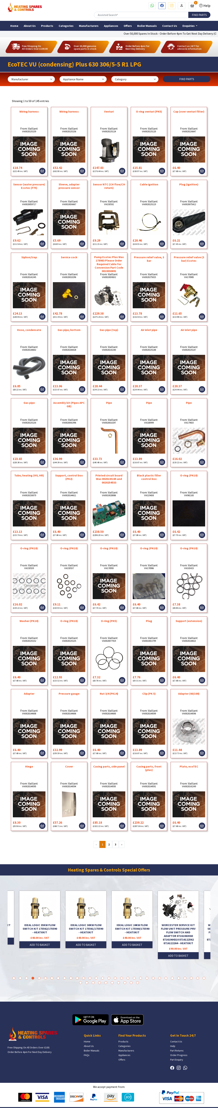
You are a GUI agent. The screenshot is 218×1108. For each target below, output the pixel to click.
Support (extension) (189, 621)
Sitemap (205, 1103)
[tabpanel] (132, 919)
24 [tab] (159, 978)
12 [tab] (83, 978)
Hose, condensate (29, 330)
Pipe (109, 402)
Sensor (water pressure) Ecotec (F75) (29, 186)
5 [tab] (39, 978)
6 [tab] (45, 978)
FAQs (86, 1055)
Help (206, 5)
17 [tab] (115, 978)
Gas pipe (29, 402)
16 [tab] (109, 978)
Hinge (29, 766)
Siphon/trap (29, 257)
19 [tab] (128, 978)
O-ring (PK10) (189, 475)
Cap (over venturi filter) (188, 111)
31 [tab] (204, 978)
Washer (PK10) (29, 621)
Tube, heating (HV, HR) (29, 475)
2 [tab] (20, 978)
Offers (128, 26)
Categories (66, 26)
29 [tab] (191, 978)
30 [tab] (197, 978)
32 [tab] (80, 982)
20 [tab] (134, 978)
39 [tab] (124, 982)
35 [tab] (99, 982)
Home (14, 26)
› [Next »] (121, 844)
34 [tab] (93, 982)
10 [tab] (71, 978)
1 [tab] (13, 978)
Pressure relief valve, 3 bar (149, 258)
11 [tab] (77, 978)
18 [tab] (121, 978)
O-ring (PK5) (109, 621)
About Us (30, 26)
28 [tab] (185, 978)
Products (47, 26)
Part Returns (177, 1050)
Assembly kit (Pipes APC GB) (69, 404)
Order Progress (178, 1055)
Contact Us (169, 26)
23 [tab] (153, 978)
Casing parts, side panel (109, 766)
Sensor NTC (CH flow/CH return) (109, 186)
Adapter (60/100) (189, 693)
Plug (149, 621)
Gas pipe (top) (109, 330)
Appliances (111, 26)
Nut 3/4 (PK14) (109, 693)
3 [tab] (26, 978)
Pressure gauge (69, 693)
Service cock (69, 257)
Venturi (109, 111)
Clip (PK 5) (149, 693)
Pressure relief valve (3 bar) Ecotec (189, 258)
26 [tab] (172, 978)
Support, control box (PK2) (69, 477)
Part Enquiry (176, 1059)
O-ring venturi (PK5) (149, 111)
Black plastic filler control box (149, 477)
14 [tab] (96, 978)
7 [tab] (52, 978)
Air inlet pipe (149, 330)
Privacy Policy (202, 1099)
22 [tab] (147, 978)
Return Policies (185, 1099)
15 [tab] (102, 978)
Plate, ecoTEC (189, 766)
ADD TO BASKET (40, 941)
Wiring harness (29, 111)
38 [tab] (118, 982)
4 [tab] (33, 978)
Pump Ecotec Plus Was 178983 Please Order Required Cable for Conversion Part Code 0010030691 (109, 264)
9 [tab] (64, 978)
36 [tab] (105, 982)
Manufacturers (88, 26)
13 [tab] (90, 978)
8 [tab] (58, 978)
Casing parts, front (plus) (149, 768)
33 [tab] (86, 982)
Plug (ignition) (188, 184)
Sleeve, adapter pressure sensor (69, 186)
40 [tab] (131, 982)
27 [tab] (178, 978)
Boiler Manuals (147, 26)
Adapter (29, 693)
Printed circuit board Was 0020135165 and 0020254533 (108, 479)
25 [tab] (166, 978)
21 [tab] (140, 978)
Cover (69, 766)
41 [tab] (137, 982)
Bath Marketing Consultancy (112, 1099)
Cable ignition (149, 184)
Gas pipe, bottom (69, 330)
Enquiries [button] (189, 26)
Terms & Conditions (163, 1099)
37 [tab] (112, 982)
